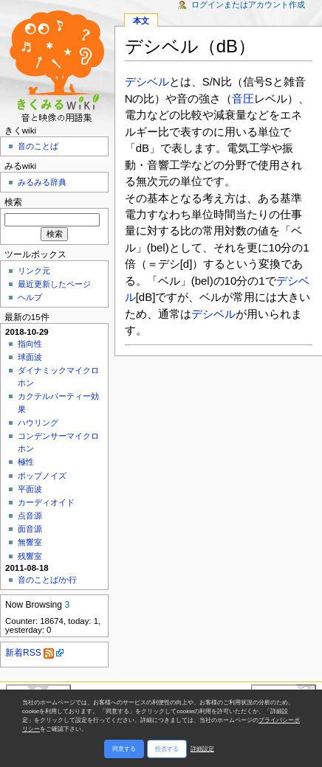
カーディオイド (46, 502)
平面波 (30, 489)
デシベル (147, 81)
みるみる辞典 (42, 182)
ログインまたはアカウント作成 (248, 4)
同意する (124, 749)
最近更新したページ (54, 284)
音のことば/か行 (47, 579)
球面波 (30, 357)
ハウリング (38, 422)
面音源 (30, 528)
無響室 (30, 542)
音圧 (243, 98)
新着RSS (29, 653)
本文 (141, 20)
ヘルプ (30, 297)
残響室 (30, 556)
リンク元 (34, 270)
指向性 (30, 343)
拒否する (167, 749)
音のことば (38, 146)
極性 (26, 461)
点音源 (30, 515)
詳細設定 (202, 749)
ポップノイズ (42, 475)
